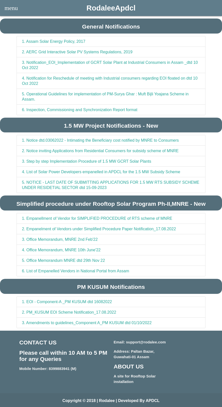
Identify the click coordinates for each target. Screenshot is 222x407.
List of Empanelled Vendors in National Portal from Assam (75, 271)
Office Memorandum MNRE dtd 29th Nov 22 (63, 260)
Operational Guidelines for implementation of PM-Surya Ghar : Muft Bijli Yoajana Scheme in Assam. (105, 96)
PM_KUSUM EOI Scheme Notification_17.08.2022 (69, 312)
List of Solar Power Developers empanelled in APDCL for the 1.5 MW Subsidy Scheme (101, 172)
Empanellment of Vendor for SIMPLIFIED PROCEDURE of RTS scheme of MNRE (97, 218)
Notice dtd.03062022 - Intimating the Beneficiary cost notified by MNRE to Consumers (100, 140)
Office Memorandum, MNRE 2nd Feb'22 (59, 239)
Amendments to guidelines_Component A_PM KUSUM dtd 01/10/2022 (87, 323)
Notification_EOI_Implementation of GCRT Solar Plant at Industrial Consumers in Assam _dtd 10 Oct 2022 (110, 65)
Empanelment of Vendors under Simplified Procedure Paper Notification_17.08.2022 (99, 229)
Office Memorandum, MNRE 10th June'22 (61, 250)
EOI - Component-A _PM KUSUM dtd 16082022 (67, 302)
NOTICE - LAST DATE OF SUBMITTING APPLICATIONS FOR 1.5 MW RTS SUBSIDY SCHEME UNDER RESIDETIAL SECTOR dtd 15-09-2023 (110, 185)
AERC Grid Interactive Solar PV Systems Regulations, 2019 (77, 52)
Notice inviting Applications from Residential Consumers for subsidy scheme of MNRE (100, 151)
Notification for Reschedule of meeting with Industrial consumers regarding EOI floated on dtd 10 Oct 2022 (109, 81)
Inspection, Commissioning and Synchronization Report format (79, 110)
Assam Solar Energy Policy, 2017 (53, 41)
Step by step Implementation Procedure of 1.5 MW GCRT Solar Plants (86, 161)
